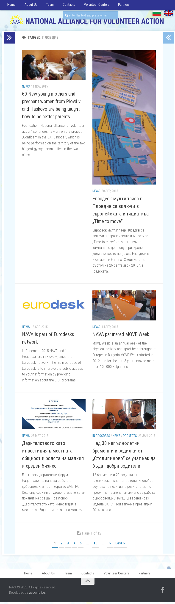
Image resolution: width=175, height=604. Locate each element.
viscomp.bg (37, 595)
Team (46, 5)
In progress (101, 437)
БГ (157, 15)
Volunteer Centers (89, 5)
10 (95, 545)
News (26, 88)
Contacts (63, 5)
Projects (130, 437)
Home (11, 5)
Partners (115, 5)
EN (168, 15)
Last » (120, 545)
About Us (28, 5)
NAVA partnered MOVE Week (120, 336)
